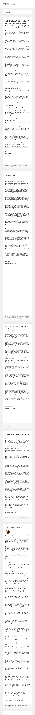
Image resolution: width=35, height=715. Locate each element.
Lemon (14, 166)
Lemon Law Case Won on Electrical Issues (16, 327)
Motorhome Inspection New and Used (17, 434)
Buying (11, 166)
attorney (21, 165)
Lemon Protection (7, 3)
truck (28, 316)
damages (22, 518)
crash (27, 165)
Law (14, 425)
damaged (19, 518)
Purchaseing (12, 318)
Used (6, 519)
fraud (24, 518)
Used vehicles (23, 166)
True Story (6, 317)
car (23, 165)
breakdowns (17, 317)
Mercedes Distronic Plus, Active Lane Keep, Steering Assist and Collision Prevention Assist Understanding (17, 21)
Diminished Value (12, 706)
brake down (9, 518)
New (18, 425)
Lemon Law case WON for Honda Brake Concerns (15, 174)
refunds (15, 318)
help (24, 317)
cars (12, 166)
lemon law (17, 166)
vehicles (6, 319)
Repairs (20, 166)
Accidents (18, 165)
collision (25, 165)
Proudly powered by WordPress (9, 713)
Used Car (22, 318)
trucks (19, 318)
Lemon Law (6, 166)
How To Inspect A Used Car (13, 528)
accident (6, 706)
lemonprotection (14, 165)
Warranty (26, 166)
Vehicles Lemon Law (11, 317)
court (23, 317)
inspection (26, 317)
